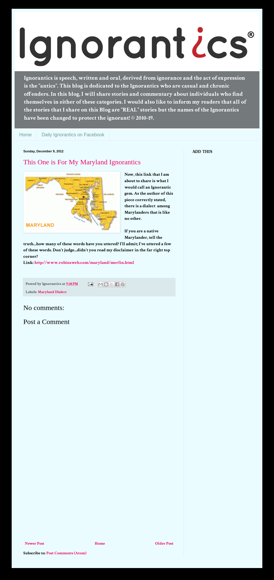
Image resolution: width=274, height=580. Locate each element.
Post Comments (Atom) (66, 553)
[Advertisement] (99, 496)
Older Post (164, 543)
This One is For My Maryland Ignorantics (82, 162)
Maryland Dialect (52, 292)
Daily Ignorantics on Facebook (73, 134)
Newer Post (34, 543)
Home (25, 134)
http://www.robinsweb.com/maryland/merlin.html (84, 262)
